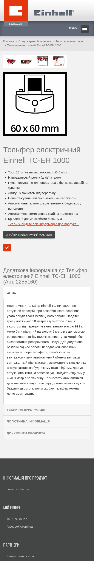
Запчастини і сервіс (20, 556)
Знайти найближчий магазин (29, 234)
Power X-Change (17, 489)
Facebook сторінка (19, 526)
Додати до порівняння (7, 247)
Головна (8, 41)
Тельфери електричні (69, 41)
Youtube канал (16, 519)
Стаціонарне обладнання (34, 41)
